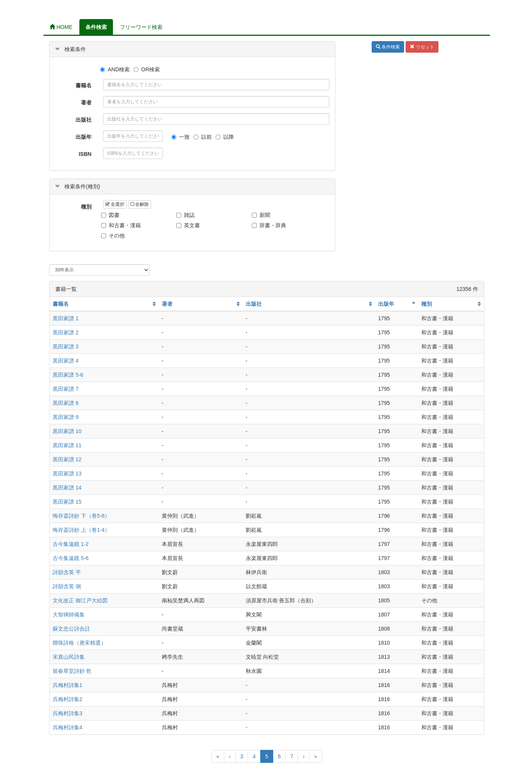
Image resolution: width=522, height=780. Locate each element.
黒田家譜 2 (66, 332)
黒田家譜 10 (67, 431)
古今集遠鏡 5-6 (71, 558)
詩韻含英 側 (67, 586)
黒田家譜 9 (66, 417)
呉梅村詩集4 (67, 727)
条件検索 (96, 27)
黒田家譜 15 (67, 502)
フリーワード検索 (141, 27)
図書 (111, 215)
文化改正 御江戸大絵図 (80, 600)
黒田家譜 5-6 (68, 375)
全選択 (114, 204)
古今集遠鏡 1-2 (71, 544)
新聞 (262, 215)
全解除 (139, 204)
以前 (202, 137)
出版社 (84, 120)
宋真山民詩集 (69, 657)
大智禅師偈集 (69, 614)
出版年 (84, 137)
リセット (422, 47)
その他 (114, 236)
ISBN (85, 154)
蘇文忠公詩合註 (71, 629)
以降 (225, 137)
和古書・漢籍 (122, 225)
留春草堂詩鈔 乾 (72, 671)
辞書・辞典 (270, 225)
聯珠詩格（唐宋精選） (79, 643)
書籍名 (84, 85)
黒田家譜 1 (66, 318)
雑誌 (186, 215)
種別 (86, 207)
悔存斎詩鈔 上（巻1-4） (81, 530)
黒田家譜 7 (66, 389)
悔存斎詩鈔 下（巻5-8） (81, 516)
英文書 (189, 225)
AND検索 (115, 69)
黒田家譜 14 (67, 488)
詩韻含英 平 (67, 572)
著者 (86, 103)
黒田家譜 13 (67, 473)
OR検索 (147, 69)
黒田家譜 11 (67, 445)
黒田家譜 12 (67, 459)
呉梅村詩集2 (67, 699)
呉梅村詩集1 (67, 685)
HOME (61, 27)
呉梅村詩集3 (67, 713)
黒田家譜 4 (66, 361)
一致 (180, 137)
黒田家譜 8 (66, 403)
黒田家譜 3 (66, 346)
